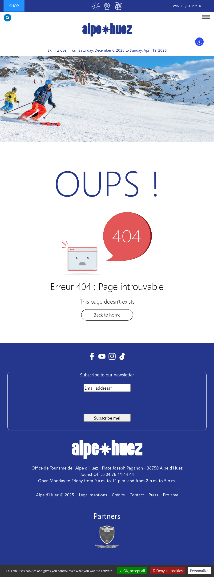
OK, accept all (132, 570)
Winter (178, 6)
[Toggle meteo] (96, 8)
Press (153, 495)
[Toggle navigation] (204, 16)
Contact (136, 495)
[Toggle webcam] (107, 8)
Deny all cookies (167, 570)
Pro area (170, 495)
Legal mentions (93, 495)
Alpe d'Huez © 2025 (55, 495)
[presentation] (48, 405)
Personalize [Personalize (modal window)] (199, 570)
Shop (14, 5)
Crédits (118, 495)
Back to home (107, 314)
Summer (194, 6)
